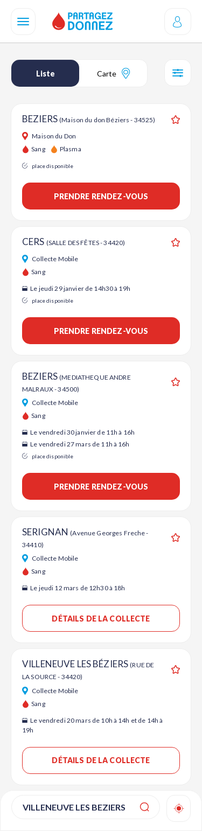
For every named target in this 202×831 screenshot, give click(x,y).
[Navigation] (23, 21)
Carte (113, 73)
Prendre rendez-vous (101, 196)
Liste (45, 73)
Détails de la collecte (101, 618)
